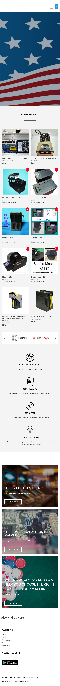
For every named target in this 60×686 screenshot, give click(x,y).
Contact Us (6, 646)
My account (6, 640)
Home (4, 634)
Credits (37, 677)
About (4, 637)
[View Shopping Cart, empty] (51, 6)
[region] (30, 52)
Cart (3, 643)
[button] (4, 338)
